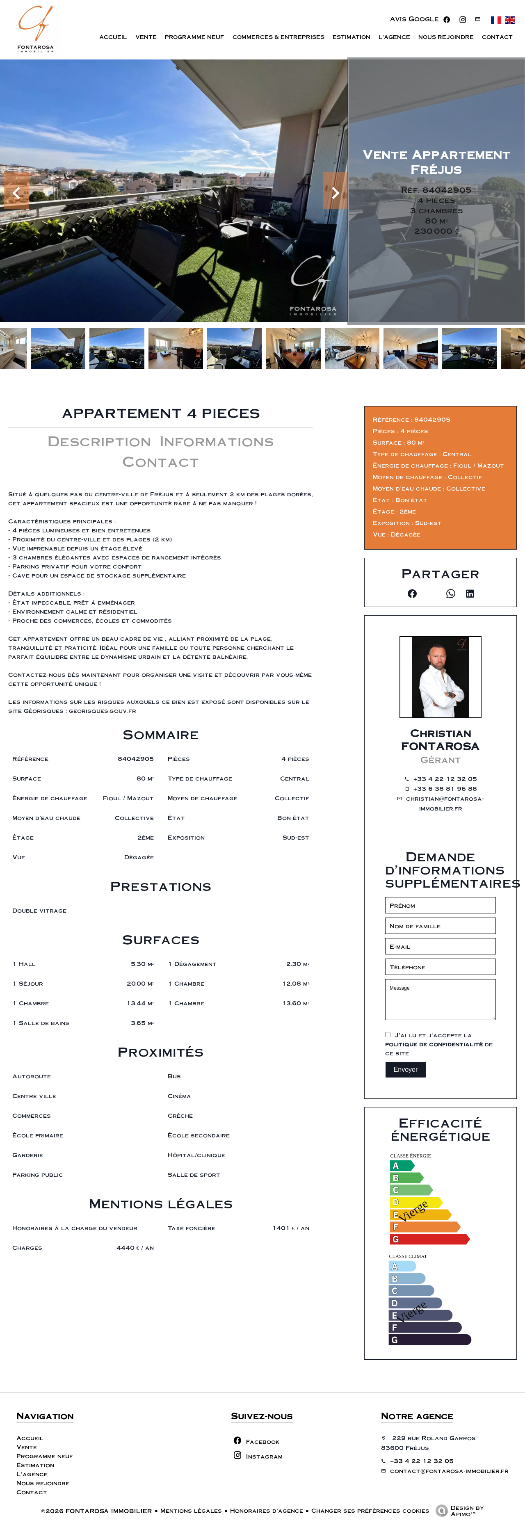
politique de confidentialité (434, 1044)
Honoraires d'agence (266, 1510)
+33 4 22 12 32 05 (445, 778)
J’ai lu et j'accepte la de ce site (439, 1044)
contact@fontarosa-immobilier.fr (449, 1470)
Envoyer (406, 1069)
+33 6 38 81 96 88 (445, 788)
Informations (217, 440)
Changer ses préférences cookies (370, 1510)
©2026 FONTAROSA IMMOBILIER (96, 1510)
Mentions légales (191, 1510)
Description (99, 440)
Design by (457, 1510)
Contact (160, 461)
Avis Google (414, 19)
